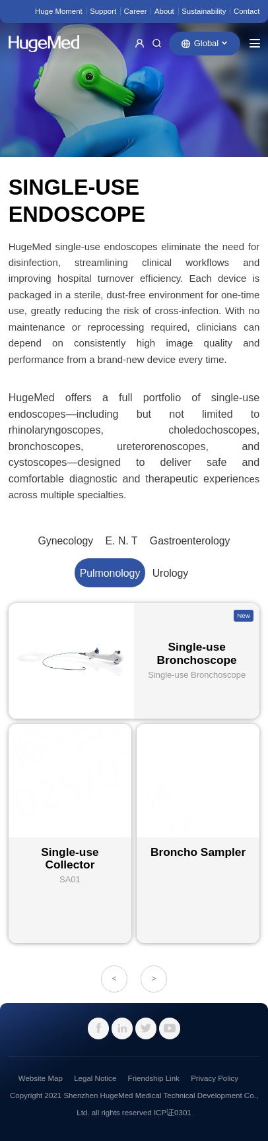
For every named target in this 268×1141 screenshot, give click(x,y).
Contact (246, 11)
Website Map (40, 1078)
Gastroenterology (190, 540)
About (164, 11)
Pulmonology (110, 573)
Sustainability (204, 11)
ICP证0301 (172, 1113)
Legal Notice (95, 1078)
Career (135, 11)
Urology (170, 573)
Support (103, 11)
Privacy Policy (214, 1078)
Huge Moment (59, 11)
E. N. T (122, 540)
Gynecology (65, 540)
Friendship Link (154, 1078)
